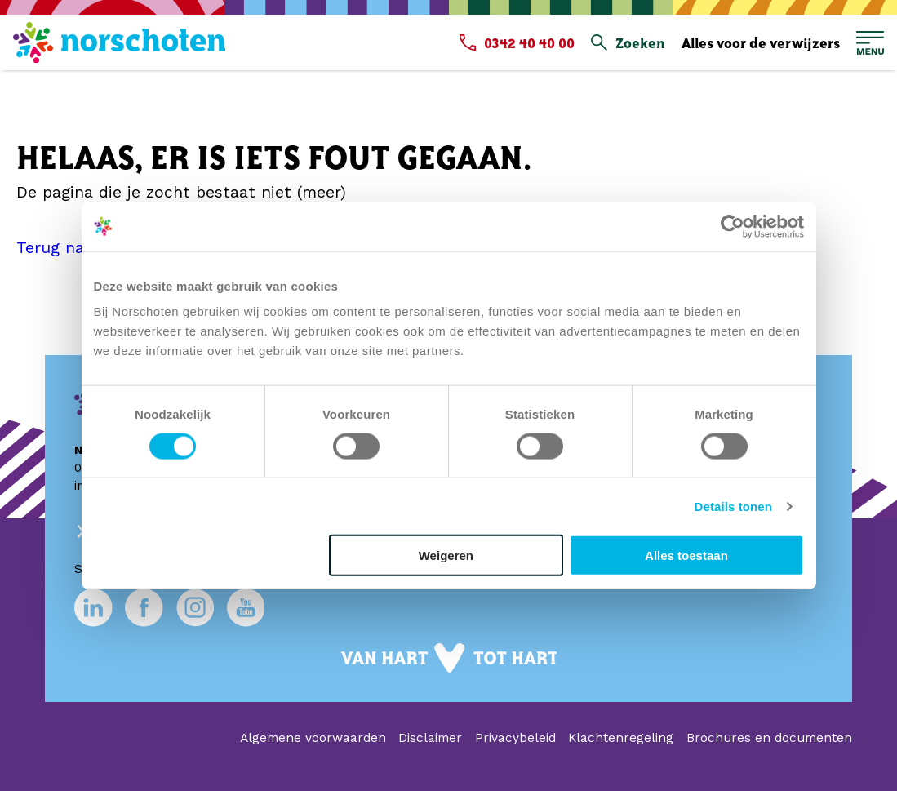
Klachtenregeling (620, 738)
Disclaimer (430, 738)
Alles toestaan (686, 555)
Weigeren (446, 555)
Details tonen (733, 506)
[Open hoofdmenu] (870, 43)
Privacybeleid (515, 738)
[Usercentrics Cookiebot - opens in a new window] (732, 226)
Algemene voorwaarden (313, 738)
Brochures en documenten (769, 738)
